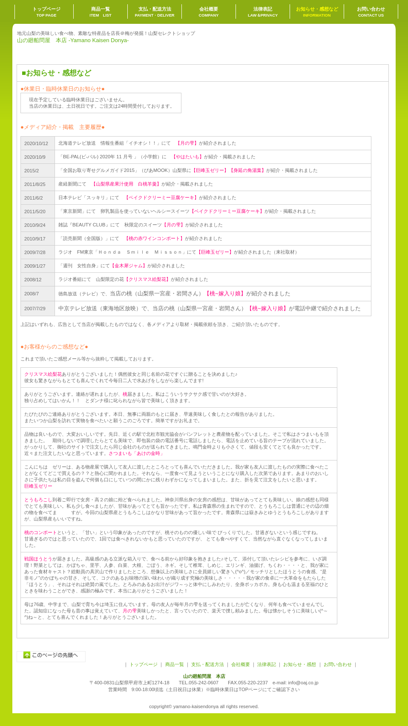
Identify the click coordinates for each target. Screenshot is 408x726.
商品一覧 (174, 664)
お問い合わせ (337, 664)
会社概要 (240, 664)
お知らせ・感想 (299, 664)
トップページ (143, 664)
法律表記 (266, 664)
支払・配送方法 (207, 664)
